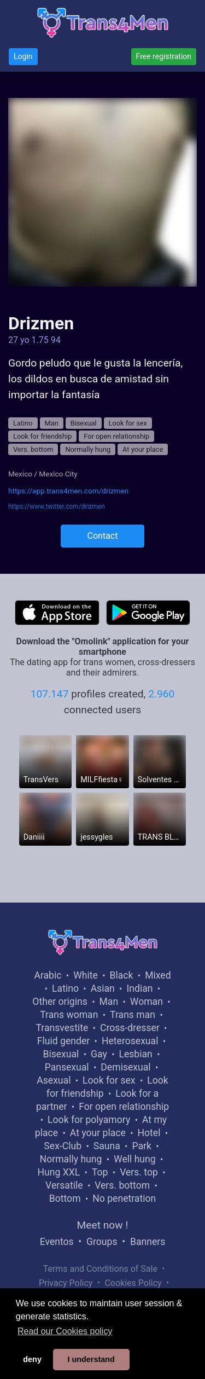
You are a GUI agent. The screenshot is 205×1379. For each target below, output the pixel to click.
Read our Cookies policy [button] (64, 1331)
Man (51, 423)
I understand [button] (90, 1359)
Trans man (132, 1014)
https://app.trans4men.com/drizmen (68, 490)
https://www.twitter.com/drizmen (56, 506)
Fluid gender (63, 1040)
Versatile (64, 1185)
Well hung (135, 1159)
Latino (23, 423)
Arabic (47, 975)
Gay (99, 1054)
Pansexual (67, 1067)
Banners (147, 1241)
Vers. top (139, 1172)
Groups (101, 1241)
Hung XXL (58, 1172)
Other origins (59, 1001)
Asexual (54, 1080)
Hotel (148, 1132)
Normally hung (87, 449)
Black (121, 975)
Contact (102, 536)
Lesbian (135, 1054)
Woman (146, 1001)
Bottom (65, 1198)
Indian (139, 988)
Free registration (163, 56)
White (85, 975)
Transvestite (62, 1027)
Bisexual (84, 423)
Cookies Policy (132, 1283)
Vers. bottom (33, 449)
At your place (142, 449)
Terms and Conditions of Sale (100, 1269)
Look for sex (128, 423)
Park (141, 1146)
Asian (103, 988)
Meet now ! (102, 1225)
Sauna (106, 1146)
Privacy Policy (66, 1283)
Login (23, 56)
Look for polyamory (89, 1119)
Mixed (158, 975)
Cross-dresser (130, 1027)
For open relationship (116, 436)
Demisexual (125, 1067)
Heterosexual (130, 1040)
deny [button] (32, 1359)
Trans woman (69, 1014)
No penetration (124, 1198)
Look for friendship (42, 436)
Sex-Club (62, 1146)
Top (100, 1172)
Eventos (57, 1241)
